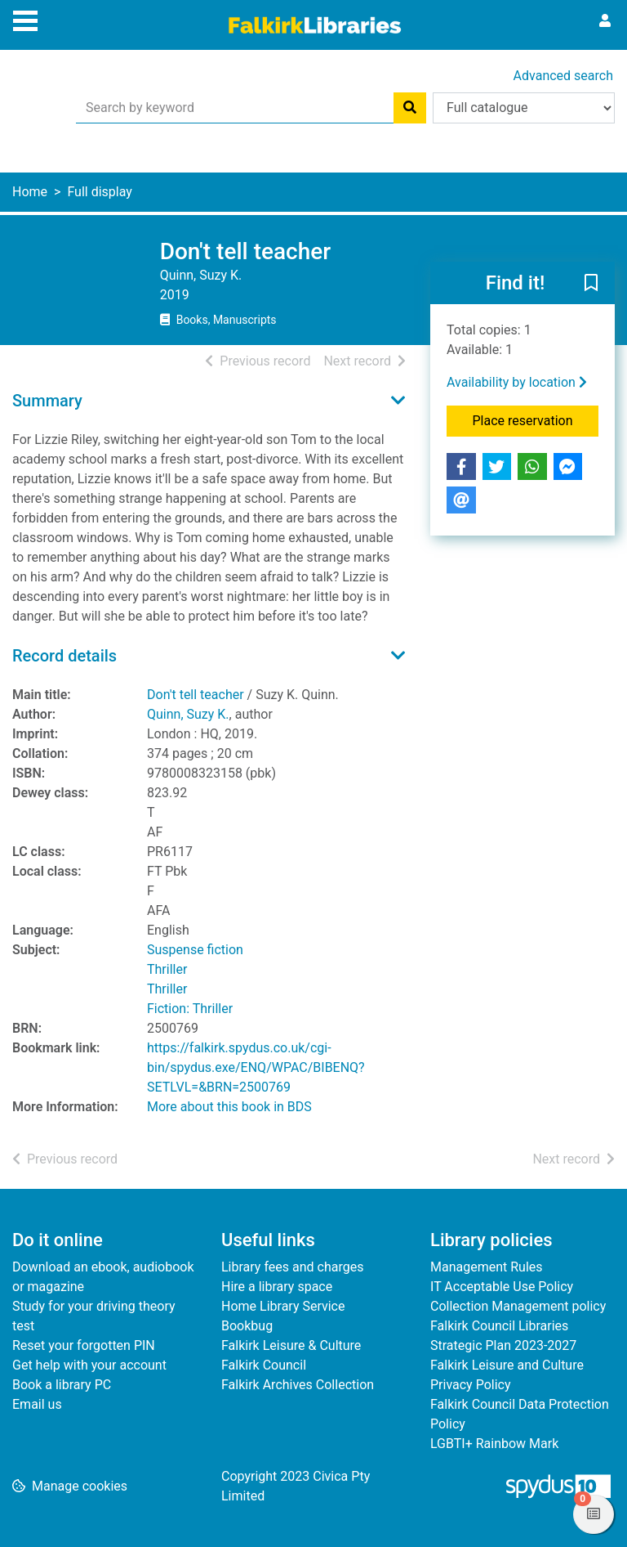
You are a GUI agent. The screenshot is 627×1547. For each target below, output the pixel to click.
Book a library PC (61, 1384)
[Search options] (524, 107)
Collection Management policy (518, 1306)
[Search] (410, 107)
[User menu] (604, 21)
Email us (37, 1404)
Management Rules (486, 1267)
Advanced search (563, 75)
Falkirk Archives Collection (297, 1384)
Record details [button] (64, 656)
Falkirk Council (263, 1365)
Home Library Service (283, 1306)
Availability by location (517, 382)
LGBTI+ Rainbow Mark (494, 1443)
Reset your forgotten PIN (83, 1345)
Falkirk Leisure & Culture (291, 1345)
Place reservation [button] (536, 419)
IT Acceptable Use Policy (501, 1286)
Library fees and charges (292, 1267)
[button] (591, 283)
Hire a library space (276, 1286)
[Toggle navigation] (25, 19)
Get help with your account (89, 1365)
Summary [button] (47, 400)
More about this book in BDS (229, 1106)
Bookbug (247, 1326)
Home (29, 192)
